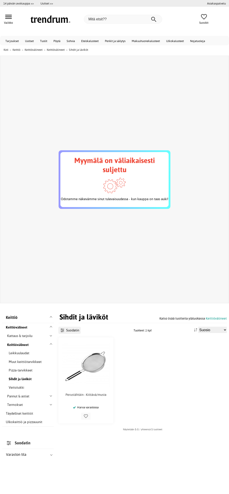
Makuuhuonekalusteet (146, 41)
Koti (6, 49)
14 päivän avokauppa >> (18, 3)
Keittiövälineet (216, 318)
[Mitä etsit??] (123, 19)
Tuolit (43, 41)
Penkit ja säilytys (115, 41)
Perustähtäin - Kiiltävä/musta (86, 394)
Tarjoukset (12, 41)
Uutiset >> (46, 3)
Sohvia (71, 41)
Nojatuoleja (197, 41)
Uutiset (29, 41)
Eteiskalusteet (90, 41)
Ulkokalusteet (175, 41)
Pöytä (56, 41)
